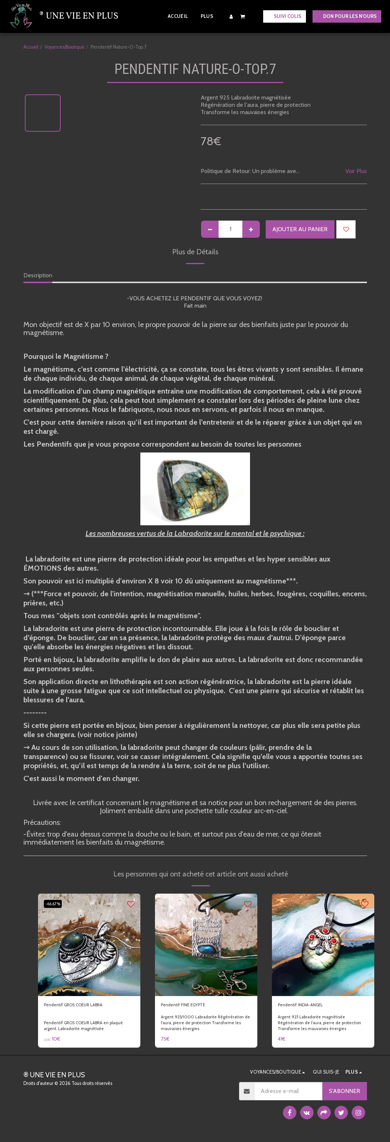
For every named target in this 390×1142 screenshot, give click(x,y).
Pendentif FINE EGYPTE (192, 1006)
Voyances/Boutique (64, 47)
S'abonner (344, 1093)
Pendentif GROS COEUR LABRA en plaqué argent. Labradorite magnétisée (88, 1028)
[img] (89, 945)
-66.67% (56, 903)
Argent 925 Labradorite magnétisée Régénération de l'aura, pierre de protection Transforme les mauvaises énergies (315, 1028)
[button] (242, 16)
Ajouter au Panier (299, 229)
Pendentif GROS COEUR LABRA (85, 1006)
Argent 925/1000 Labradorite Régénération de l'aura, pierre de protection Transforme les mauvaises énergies (198, 1028)
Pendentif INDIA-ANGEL (309, 1006)
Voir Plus (356, 171)
